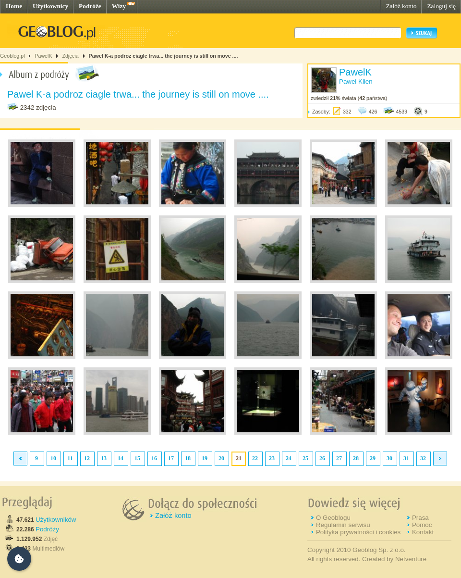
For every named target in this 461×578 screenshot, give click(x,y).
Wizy (119, 6)
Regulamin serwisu (343, 524)
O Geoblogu (333, 517)
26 (322, 458)
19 (204, 458)
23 (272, 458)
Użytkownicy (50, 6)
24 (288, 458)
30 (389, 458)
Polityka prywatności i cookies (358, 532)
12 (87, 458)
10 (53, 458)
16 (154, 458)
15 (137, 458)
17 (171, 458)
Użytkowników (56, 519)
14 (120, 458)
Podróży (47, 529)
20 (221, 458)
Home (14, 6)
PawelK (43, 56)
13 (104, 458)
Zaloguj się (441, 6)
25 (305, 458)
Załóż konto (401, 6)
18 (188, 458)
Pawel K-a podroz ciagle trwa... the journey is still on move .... (163, 56)
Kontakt (423, 532)
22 (255, 458)
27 (339, 458)
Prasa (420, 517)
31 (406, 458)
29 (373, 458)
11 (70, 458)
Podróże (90, 6)
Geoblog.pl (12, 56)
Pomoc (422, 524)
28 (356, 458)
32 (423, 458)
